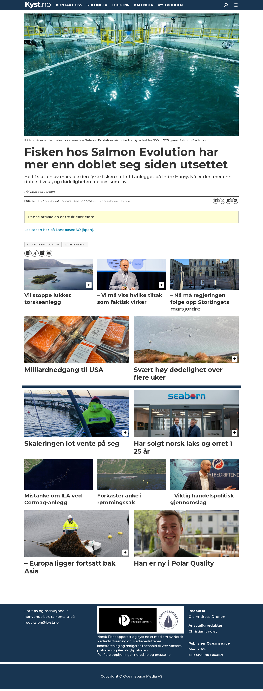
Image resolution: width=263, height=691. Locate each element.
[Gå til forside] (38, 5)
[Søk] (226, 5)
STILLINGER (97, 5)
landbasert (75, 244)
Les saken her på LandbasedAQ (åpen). (59, 230)
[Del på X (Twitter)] (222, 201)
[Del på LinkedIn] (229, 201)
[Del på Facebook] (216, 201)
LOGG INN (121, 5)
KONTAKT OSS (69, 5)
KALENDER (143, 5)
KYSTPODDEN (170, 5)
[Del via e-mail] (235, 201)
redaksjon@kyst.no (41, 622)
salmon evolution (43, 244)
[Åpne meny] (236, 5)
